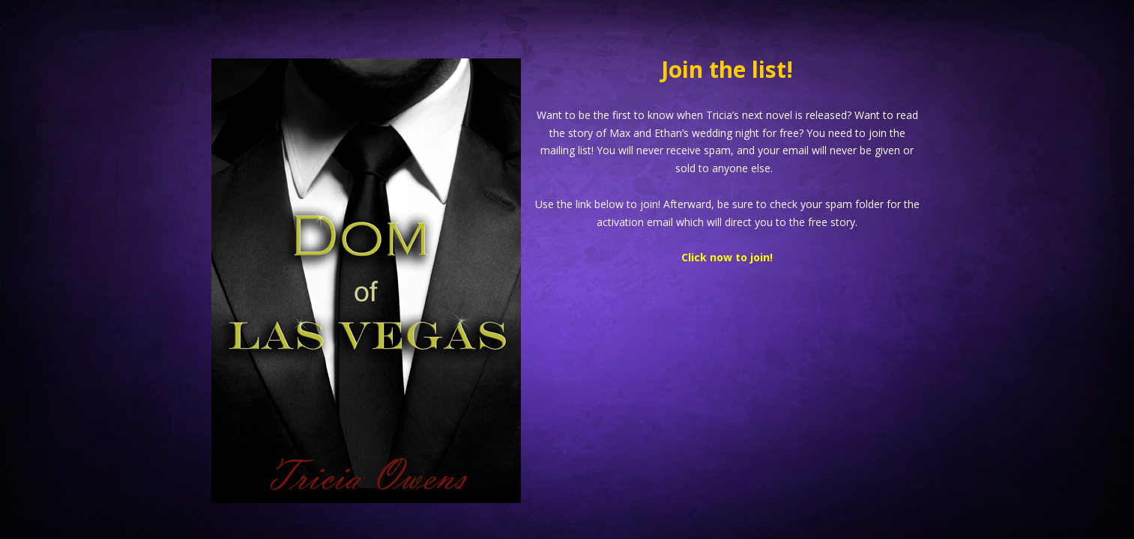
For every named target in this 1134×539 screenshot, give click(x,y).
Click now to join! (727, 257)
